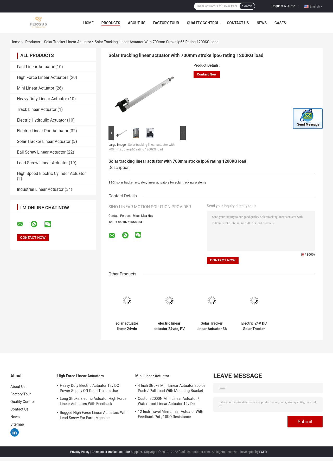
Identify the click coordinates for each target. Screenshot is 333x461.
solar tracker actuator (131, 182)
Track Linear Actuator (36, 109)
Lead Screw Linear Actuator (42, 162)
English (316, 6)
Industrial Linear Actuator (40, 189)
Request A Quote (283, 6)
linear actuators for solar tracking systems (177, 182)
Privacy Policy (79, 452)
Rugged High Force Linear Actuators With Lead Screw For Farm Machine (93, 415)
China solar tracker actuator (111, 452)
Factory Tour (166, 23)
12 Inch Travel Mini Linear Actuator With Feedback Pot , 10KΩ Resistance (170, 414)
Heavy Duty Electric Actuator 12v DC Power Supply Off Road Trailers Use (89, 388)
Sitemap (17, 424)
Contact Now (206, 74)
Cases (280, 23)
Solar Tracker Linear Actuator (67, 42)
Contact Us (238, 23)
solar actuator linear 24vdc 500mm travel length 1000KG (127, 326)
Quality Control (203, 23)
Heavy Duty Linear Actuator (42, 98)
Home (88, 23)
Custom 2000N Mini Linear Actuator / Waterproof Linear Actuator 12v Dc (168, 401)
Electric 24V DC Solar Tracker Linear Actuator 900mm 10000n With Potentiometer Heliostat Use (254, 326)
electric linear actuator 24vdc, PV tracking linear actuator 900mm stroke (169, 326)
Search (247, 6)
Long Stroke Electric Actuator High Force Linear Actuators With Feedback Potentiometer (93, 401)
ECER (263, 452)
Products (110, 23)
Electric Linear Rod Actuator (42, 130)
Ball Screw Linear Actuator (41, 152)
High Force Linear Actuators (42, 77)
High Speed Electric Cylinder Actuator (51, 173)
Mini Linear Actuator (35, 88)
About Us (136, 23)
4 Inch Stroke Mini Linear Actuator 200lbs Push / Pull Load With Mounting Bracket (172, 388)
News (262, 23)
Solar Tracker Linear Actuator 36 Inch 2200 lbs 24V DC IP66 (211, 326)
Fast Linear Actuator (35, 66)
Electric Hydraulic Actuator (41, 120)
